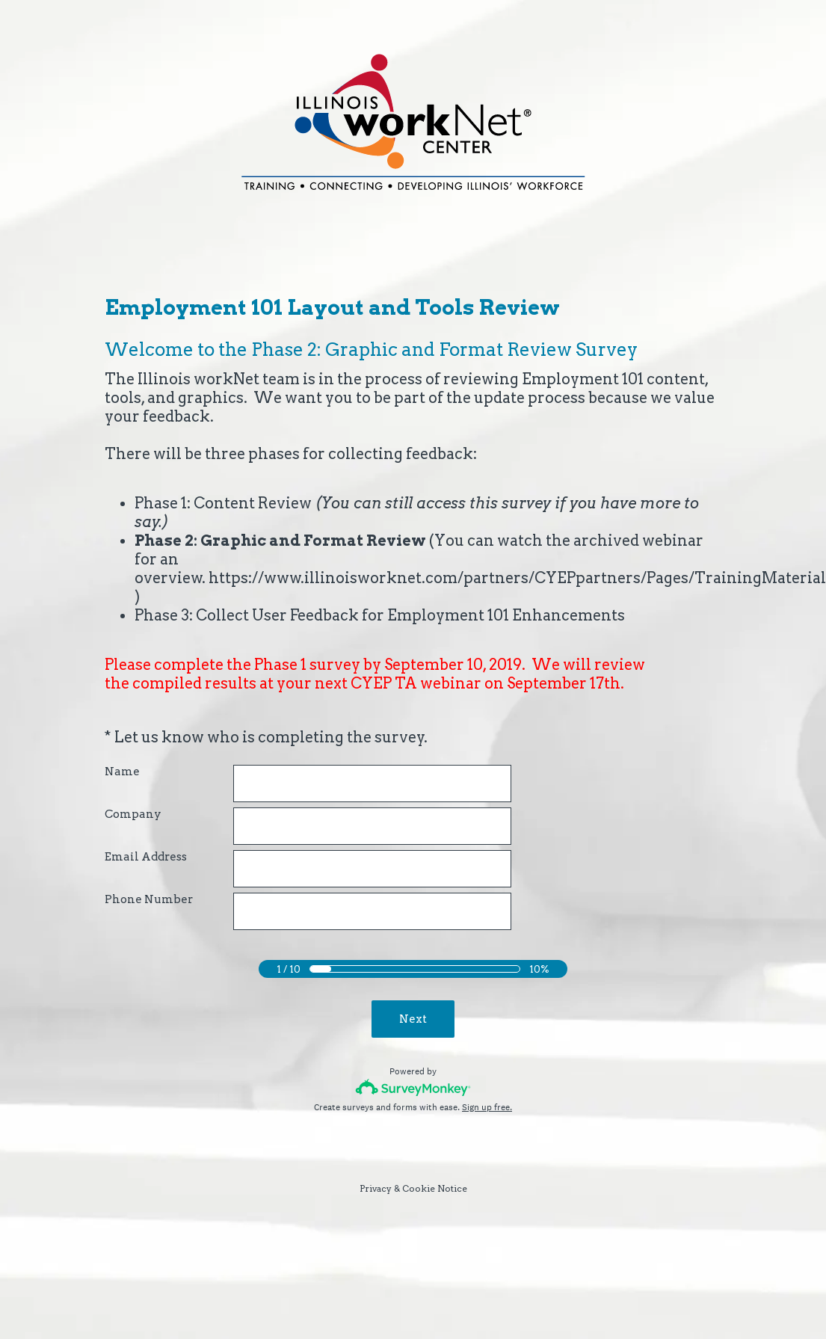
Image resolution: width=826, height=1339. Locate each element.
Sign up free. (487, 1107)
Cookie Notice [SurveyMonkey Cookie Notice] (434, 1188)
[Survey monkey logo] (413, 1087)
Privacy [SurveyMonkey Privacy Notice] (376, 1188)
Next (413, 1019)
